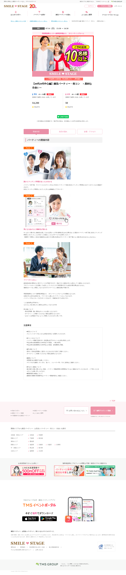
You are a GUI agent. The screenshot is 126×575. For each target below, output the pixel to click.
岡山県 (32, 448)
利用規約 (22, 547)
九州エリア (14, 451)
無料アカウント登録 (103, 410)
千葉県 (32, 438)
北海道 (32, 435)
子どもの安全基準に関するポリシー (21, 550)
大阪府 (49, 444)
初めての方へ (16, 410)
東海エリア (14, 441)
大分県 (41, 451)
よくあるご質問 (87, 13)
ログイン (91, 6)
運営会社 (13, 547)
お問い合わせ (118, 6)
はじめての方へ (16, 13)
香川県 (41, 448)
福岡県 (32, 451)
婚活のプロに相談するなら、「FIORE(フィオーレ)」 (94, 1)
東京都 (41, 438)
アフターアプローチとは (110, 13)
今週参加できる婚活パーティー (21, 415)
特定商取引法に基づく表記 (37, 547)
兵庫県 (58, 444)
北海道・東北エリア (17, 435)
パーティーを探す (39, 13)
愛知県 (32, 441)
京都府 (41, 444)
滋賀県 (32, 444)
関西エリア (14, 444)
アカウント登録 (106, 6)
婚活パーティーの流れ (63, 13)
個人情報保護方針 (54, 547)
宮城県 (41, 435)
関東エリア (14, 438)
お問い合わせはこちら (77, 410)
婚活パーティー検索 (18, 413)
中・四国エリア (15, 448)
